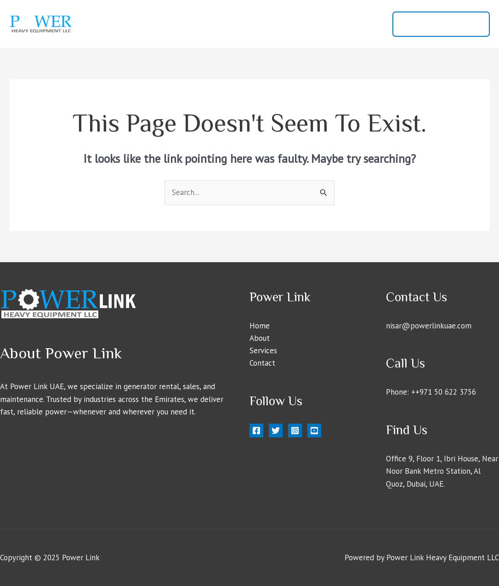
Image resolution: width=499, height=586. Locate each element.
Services (320, 24)
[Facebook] (256, 430)
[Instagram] (295, 430)
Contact (362, 24)
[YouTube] (314, 430)
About (281, 24)
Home (245, 24)
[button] (441, 24)
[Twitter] (276, 430)
